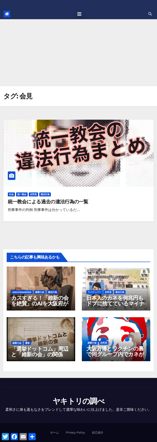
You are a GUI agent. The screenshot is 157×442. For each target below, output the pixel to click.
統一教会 (21, 194)
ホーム (54, 432)
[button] (150, 14)
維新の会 (39, 292)
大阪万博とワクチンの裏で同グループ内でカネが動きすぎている (115, 354)
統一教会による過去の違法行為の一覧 (48, 202)
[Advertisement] (78, 52)
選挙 (27, 343)
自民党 (33, 194)
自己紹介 (97, 432)
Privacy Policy (75, 432)
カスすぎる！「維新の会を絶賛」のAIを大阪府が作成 (39, 303)
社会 (11, 194)
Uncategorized (21, 292)
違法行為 (45, 194)
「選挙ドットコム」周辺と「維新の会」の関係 (39, 352)
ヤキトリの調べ (78, 401)
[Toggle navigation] (79, 14)
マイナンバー (94, 292)
